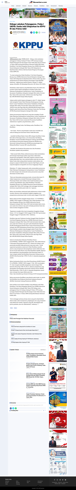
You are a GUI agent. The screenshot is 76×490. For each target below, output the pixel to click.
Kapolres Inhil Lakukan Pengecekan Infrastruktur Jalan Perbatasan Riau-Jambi (26, 334)
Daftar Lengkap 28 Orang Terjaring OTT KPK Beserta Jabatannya (25, 338)
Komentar (43, 32)
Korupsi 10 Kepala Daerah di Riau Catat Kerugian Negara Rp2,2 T (25, 330)
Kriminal (24, 5)
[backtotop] (38, 487)
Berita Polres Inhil (31, 362)
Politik (6, 484)
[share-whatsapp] (37, 32)
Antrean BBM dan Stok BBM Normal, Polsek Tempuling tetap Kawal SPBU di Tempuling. (36, 385)
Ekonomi (30, 5)
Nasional (36, 5)
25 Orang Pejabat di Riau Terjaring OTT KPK (20, 342)
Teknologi (61, 5)
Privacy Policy (65, 482)
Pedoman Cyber (58, 483)
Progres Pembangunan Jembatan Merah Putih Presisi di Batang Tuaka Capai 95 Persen (35, 365)
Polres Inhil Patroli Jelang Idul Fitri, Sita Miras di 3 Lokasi (23, 326)
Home (11, 21)
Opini (47, 5)
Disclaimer (63, 483)
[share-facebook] (31, 32)
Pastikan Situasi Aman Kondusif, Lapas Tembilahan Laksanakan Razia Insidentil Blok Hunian (36, 355)
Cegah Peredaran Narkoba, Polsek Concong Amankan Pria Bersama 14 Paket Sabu (35, 395)
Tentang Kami (54, 482)
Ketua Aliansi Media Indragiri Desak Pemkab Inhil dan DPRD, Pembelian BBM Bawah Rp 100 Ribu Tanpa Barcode (35, 375)
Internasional (54, 5)
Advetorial (18, 5)
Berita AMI (29, 372)
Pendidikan (42, 5)
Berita (13, 5)
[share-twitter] (34, 32)
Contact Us (60, 482)
